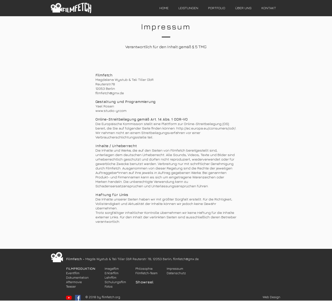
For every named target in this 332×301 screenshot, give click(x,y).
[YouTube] (69, 298)
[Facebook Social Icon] (78, 298)
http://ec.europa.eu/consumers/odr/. (206, 128)
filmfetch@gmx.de (109, 93)
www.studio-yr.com (110, 111)
